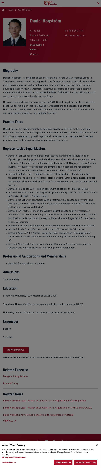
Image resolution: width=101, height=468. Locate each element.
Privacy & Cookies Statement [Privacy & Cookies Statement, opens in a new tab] (14, 457)
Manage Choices (9, 462)
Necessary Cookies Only (86, 462)
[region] (50, 454)
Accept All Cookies (63, 462)
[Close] (97, 445)
